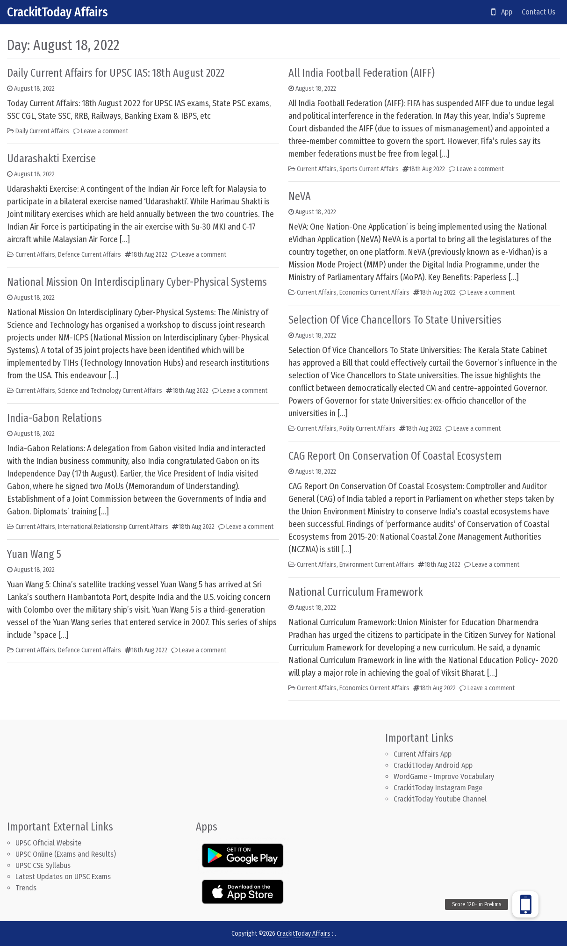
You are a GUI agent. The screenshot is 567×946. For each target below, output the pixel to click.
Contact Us (538, 11)
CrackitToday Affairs (57, 12)
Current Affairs (35, 255)
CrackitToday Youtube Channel (440, 798)
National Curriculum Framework (355, 592)
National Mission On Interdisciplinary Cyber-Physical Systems (137, 282)
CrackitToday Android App (433, 765)
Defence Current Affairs (89, 255)
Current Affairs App (423, 754)
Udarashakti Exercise (51, 158)
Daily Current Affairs (42, 131)
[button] (525, 904)
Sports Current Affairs (369, 169)
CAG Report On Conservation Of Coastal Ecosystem (395, 455)
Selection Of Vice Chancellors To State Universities (395, 319)
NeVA (299, 196)
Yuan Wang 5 (34, 554)
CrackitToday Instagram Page (438, 787)
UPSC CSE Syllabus (43, 865)
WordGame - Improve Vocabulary (444, 776)
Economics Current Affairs (374, 292)
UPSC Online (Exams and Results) (65, 854)
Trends (25, 887)
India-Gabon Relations (54, 418)
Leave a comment (104, 131)
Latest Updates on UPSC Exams (63, 876)
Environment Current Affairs (376, 565)
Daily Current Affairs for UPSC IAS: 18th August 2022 (115, 72)
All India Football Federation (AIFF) (361, 72)
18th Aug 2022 (149, 255)
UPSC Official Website (48, 842)
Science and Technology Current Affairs (110, 391)
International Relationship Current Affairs (113, 527)
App (501, 11)
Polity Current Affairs (367, 429)
